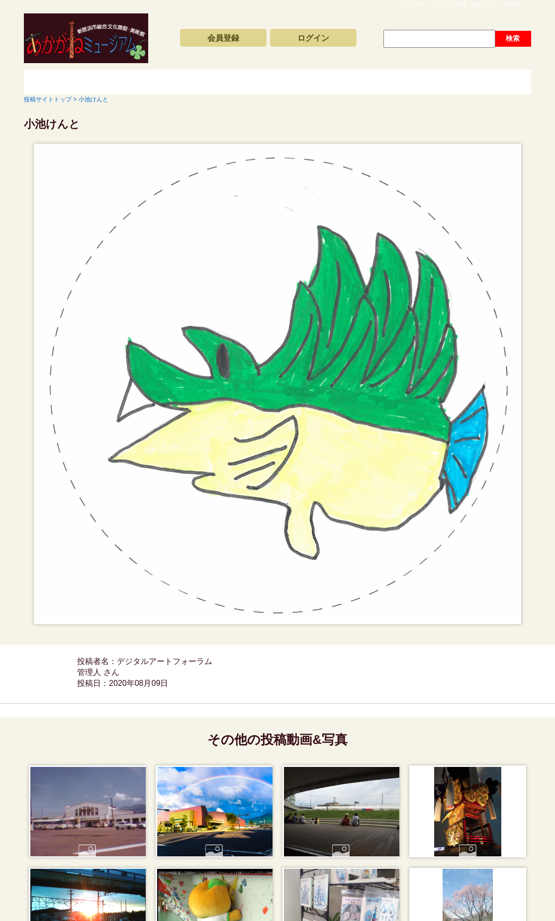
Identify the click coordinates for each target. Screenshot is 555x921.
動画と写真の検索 (367, 82)
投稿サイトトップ (59, 82)
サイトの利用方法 (476, 82)
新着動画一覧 (148, 82)
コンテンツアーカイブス (257, 82)
